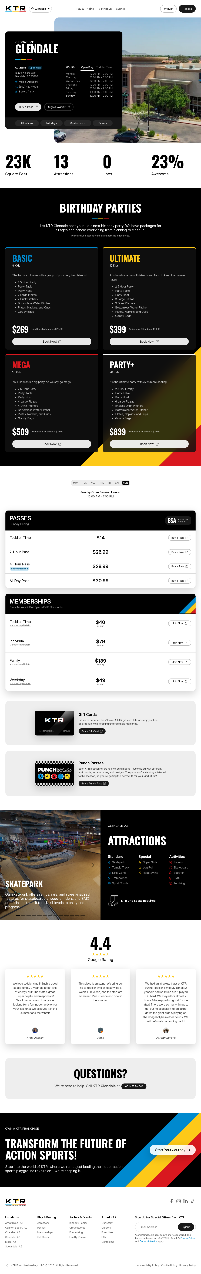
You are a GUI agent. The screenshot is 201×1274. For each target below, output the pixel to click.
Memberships (77, 123)
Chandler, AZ (12, 1232)
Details (20, 625)
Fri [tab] (109, 483)
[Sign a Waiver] (168, 9)
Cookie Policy (169, 1265)
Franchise (107, 1232)
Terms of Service (148, 1241)
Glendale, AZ (12, 1237)
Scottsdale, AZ (13, 1246)
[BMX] (72, 915)
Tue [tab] (84, 483)
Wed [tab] (93, 483)
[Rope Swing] (83, 915)
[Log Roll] (50, 915)
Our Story (107, 1222)
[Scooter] (66, 915)
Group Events (77, 1227)
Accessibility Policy (148, 1265)
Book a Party (24, 91)
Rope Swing (148, 872)
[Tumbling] (77, 915)
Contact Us (108, 1241)
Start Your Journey (172, 1150)
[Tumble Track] (23, 915)
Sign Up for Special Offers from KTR (160, 1217)
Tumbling (177, 883)
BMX (174, 878)
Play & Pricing (85, 8)
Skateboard (178, 867)
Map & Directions (27, 81)
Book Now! (65, 341)
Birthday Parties (78, 1222)
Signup (188, 1228)
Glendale (38, 8)
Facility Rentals (77, 1237)
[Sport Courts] (39, 915)
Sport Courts (118, 883)
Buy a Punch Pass (94, 783)
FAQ (104, 1237)
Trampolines (118, 878)
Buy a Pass (30, 108)
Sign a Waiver (60, 108)
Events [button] (120, 8)
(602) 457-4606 (26, 86)
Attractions (27, 123)
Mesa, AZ (10, 1241)
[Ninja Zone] (28, 915)
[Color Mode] (7, 1265)
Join (179, 623)
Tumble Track (118, 867)
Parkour (176, 862)
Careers (106, 1227)
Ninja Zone (117, 872)
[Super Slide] (45, 915)
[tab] (87, 68)
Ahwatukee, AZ (14, 1222)
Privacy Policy (187, 1238)
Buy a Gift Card (92, 731)
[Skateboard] (61, 915)
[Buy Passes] (187, 9)
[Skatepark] (18, 915)
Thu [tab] (101, 483)
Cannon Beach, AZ (16, 1227)
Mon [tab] (75, 483)
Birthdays (105, 8)
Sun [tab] (125, 483)
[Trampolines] (34, 915)
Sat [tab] (117, 483)
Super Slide (148, 862)
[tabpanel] (89, 85)
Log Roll (146, 867)
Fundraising (76, 1232)
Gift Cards (43, 1237)
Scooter (176, 872)
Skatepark (116, 862)
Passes (103, 123)
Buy (181, 537)
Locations (25, 42)
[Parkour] (55, 915)
